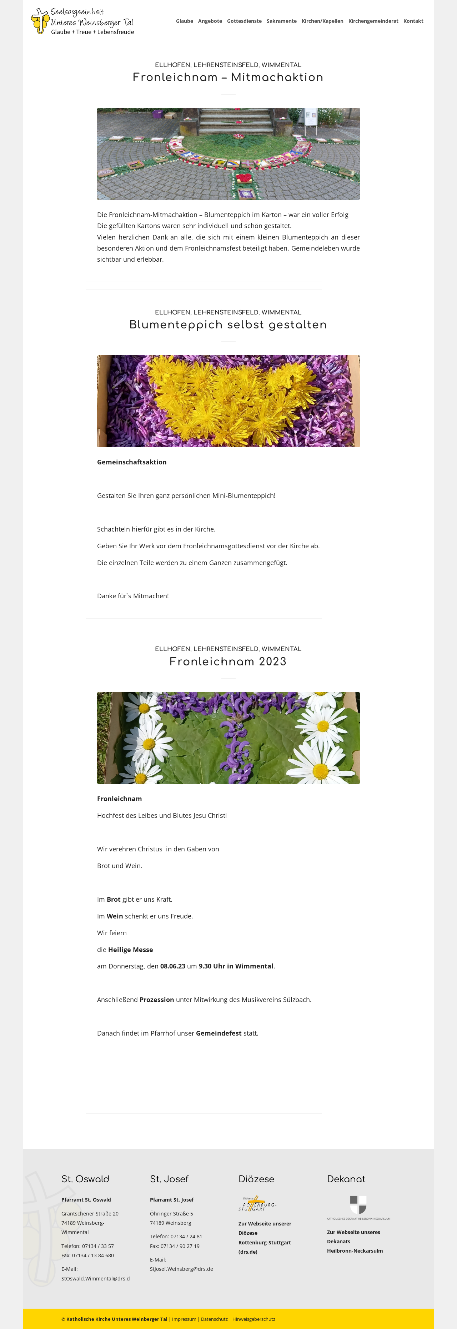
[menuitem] (185, 21)
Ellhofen (172, 65)
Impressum (184, 1319)
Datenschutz (214, 1319)
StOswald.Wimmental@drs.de (97, 1278)
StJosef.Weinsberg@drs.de (181, 1268)
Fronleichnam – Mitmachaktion (228, 78)
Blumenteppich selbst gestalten (228, 325)
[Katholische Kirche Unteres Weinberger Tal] (83, 21)
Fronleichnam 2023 (228, 662)
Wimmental (282, 65)
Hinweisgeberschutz (253, 1319)
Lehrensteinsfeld (226, 65)
